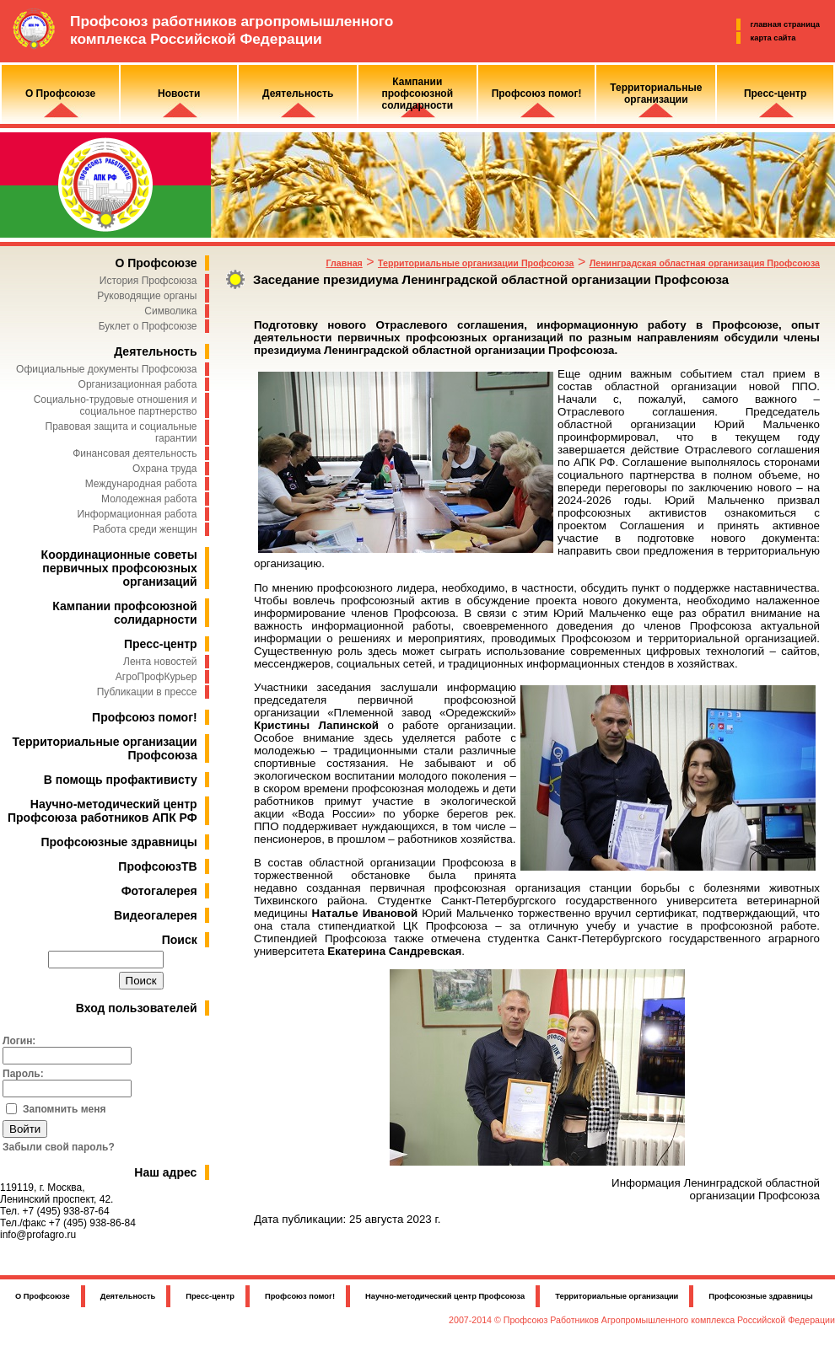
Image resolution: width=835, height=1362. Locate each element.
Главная (344, 263)
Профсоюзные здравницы (119, 842)
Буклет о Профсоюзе (148, 326)
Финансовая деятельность (135, 453)
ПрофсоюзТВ (157, 866)
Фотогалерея (159, 891)
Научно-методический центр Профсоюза (445, 1296)
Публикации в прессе (147, 692)
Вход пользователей (136, 1008)
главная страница (785, 24)
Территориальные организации (616, 1296)
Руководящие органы (147, 296)
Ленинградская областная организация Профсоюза (705, 263)
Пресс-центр (160, 644)
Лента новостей (160, 662)
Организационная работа (137, 384)
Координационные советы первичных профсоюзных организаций (119, 568)
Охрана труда (164, 469)
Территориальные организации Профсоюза (476, 263)
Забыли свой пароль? (59, 1147)
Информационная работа (137, 514)
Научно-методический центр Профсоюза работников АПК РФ (102, 810)
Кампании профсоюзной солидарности (124, 612)
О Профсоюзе (156, 263)
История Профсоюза (148, 281)
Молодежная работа (149, 499)
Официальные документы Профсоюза (106, 369)
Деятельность (155, 351)
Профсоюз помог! (144, 717)
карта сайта (773, 38)
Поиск (179, 939)
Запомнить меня (64, 1109)
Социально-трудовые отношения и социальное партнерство (115, 405)
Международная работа (141, 484)
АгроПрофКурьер (156, 677)
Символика (170, 311)
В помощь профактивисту (120, 779)
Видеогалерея (155, 915)
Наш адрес (165, 1172)
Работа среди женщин (145, 529)
